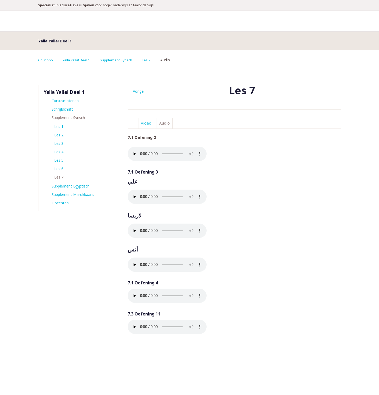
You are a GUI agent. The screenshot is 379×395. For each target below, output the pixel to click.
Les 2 (58, 134)
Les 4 (58, 151)
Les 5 (58, 160)
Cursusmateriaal (65, 100)
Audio (164, 123)
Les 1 (58, 126)
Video (146, 123)
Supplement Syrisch (119, 59)
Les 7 (150, 59)
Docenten (60, 202)
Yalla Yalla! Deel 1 (78, 59)
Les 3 (58, 143)
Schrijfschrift (62, 109)
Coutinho (46, 59)
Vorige (138, 91)
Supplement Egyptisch (70, 186)
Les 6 (58, 168)
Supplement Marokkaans (73, 194)
